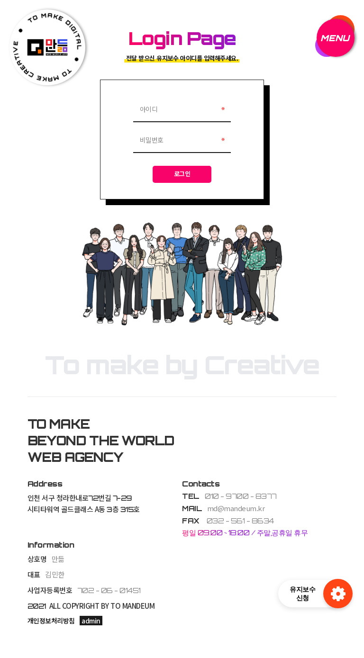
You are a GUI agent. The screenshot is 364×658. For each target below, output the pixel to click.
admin (91, 621)
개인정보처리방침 (51, 621)
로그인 (182, 174)
